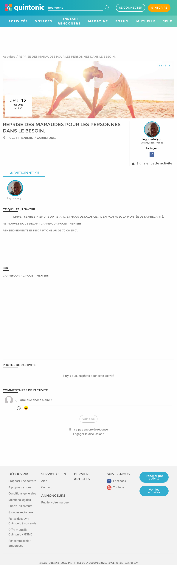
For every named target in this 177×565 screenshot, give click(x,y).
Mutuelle (146, 21)
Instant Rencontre (69, 21)
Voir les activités (154, 491)
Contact (46, 487)
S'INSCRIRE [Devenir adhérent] (159, 7)
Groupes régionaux (20, 512)
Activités (18, 21)
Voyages (43, 21)
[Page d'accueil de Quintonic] (24, 7)
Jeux (167, 21)
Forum (122, 21)
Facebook (116, 481)
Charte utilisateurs (20, 506)
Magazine (98, 21)
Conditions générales (22, 493)
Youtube (115, 487)
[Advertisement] (88, 37)
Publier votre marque (55, 502)
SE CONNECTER (130, 7)
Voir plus (88, 418)
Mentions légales (19, 500)
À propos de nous (19, 487)
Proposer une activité (22, 481)
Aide (44, 481)
